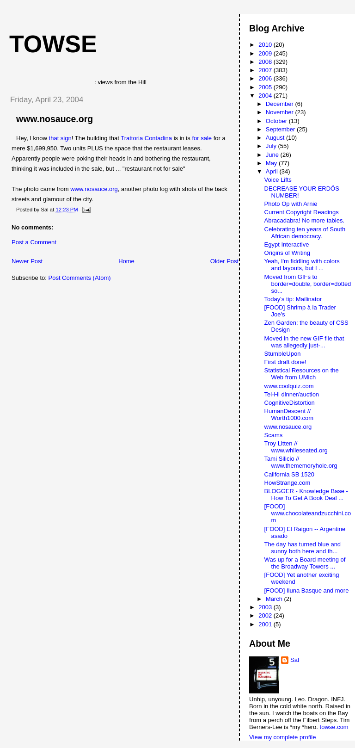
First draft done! (285, 362)
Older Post (224, 261)
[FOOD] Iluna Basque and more (306, 590)
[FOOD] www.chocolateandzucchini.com (307, 513)
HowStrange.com (287, 482)
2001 (266, 624)
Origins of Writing (287, 252)
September (281, 129)
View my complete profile (282, 737)
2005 (266, 87)
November (280, 112)
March (275, 598)
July (272, 145)
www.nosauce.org (54, 119)
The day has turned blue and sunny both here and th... (302, 548)
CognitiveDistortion (289, 402)
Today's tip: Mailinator (293, 299)
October (277, 120)
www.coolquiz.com (289, 386)
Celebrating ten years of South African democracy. (305, 233)
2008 (266, 61)
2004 (266, 95)
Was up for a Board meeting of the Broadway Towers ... (305, 563)
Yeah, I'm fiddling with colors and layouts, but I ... (302, 265)
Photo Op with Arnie (291, 203)
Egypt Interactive (286, 244)
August (276, 137)
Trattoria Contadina (146, 138)
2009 (266, 53)
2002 (266, 615)
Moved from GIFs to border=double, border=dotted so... (307, 283)
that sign (60, 138)
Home (126, 261)
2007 (266, 70)
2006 (266, 78)
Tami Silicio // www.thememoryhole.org (300, 462)
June (273, 154)
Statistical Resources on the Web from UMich (301, 374)
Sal (294, 659)
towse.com (334, 726)
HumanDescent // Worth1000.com (289, 414)
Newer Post (27, 261)
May (272, 163)
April (273, 171)
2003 (266, 607)
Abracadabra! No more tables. (304, 220)
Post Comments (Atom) (80, 277)
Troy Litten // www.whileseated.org (296, 447)
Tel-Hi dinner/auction (291, 394)
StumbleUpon (282, 353)
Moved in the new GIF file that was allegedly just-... (304, 342)
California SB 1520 (289, 474)
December (280, 103)
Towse (53, 44)
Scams (273, 435)
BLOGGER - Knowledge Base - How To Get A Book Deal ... (306, 494)
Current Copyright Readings (301, 212)
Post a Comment (34, 242)
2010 (266, 44)
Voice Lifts (278, 179)
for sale (202, 138)
